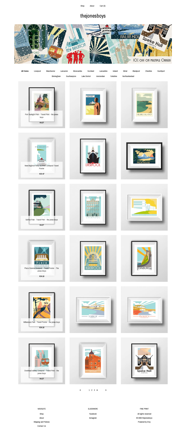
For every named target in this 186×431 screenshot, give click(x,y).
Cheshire (148, 71)
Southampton (71, 76)
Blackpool (136, 71)
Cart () (102, 5)
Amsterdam (100, 76)
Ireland (115, 71)
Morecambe (77, 71)
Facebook (93, 413)
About (92, 5)
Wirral (125, 71)
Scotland (90, 71)
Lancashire (103, 71)
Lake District (86, 76)
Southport (161, 71)
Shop (82, 5)
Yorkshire (113, 76)
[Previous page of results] (80, 390)
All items (25, 71)
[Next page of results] (106, 390)
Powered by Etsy (144, 421)
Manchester (50, 71)
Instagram (93, 418)
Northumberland (128, 76)
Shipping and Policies (42, 421)
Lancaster (64, 71)
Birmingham (56, 76)
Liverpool (37, 71)
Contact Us (41, 426)
